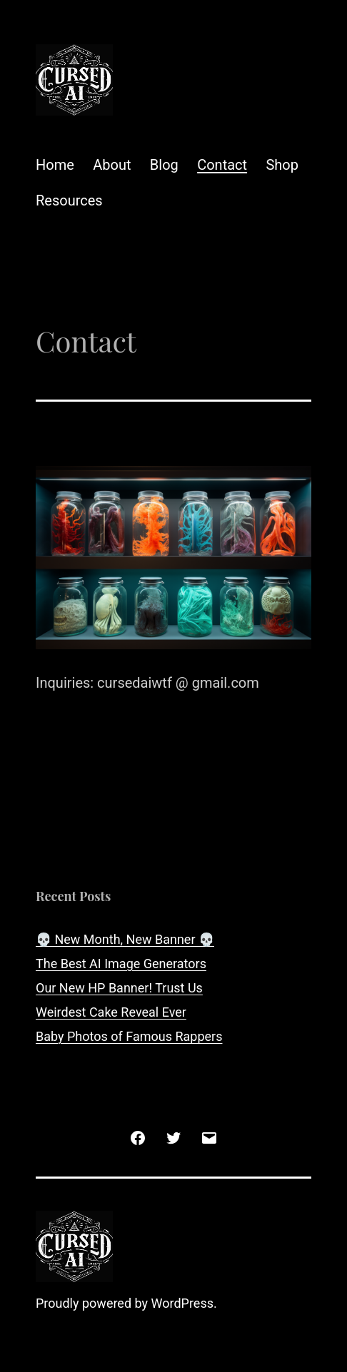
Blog (164, 164)
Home (55, 164)
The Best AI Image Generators (121, 963)
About (112, 164)
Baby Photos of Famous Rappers (129, 1036)
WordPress (182, 1303)
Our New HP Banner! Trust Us (119, 987)
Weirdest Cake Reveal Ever (111, 1012)
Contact (222, 164)
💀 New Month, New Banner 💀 (125, 939)
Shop (282, 164)
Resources (69, 200)
